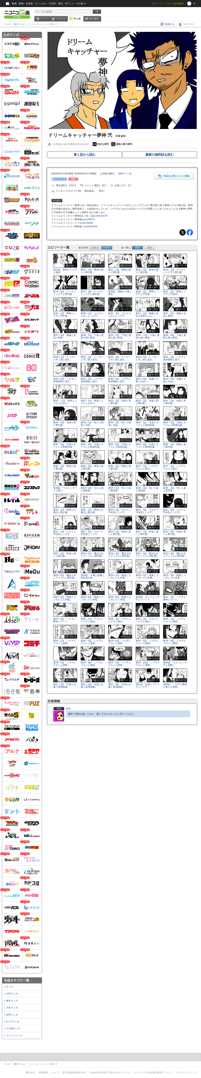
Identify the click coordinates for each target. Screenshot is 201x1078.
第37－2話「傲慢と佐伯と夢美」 (174, 314)
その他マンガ (13, 1028)
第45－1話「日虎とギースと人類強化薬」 (147, 423)
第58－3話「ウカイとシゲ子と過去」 (147, 620)
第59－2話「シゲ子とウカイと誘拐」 (64, 642)
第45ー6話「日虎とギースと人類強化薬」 (147, 445)
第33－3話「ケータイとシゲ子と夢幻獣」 (92, 293)
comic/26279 (101, 215)
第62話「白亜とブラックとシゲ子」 (147, 685)
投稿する (170, 24)
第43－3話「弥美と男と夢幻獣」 (174, 402)
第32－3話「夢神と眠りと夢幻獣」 (147, 271)
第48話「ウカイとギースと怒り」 (65, 489)
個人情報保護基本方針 (74, 1072)
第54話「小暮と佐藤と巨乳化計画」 (92, 576)
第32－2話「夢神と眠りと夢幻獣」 (119, 271)
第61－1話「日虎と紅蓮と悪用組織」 (64, 685)
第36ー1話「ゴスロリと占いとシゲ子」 (92, 314)
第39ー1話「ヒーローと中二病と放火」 (64, 358)
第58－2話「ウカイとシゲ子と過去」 (119, 620)
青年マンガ (12, 1000)
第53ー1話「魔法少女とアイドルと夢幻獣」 (92, 554)
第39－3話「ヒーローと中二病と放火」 (119, 358)
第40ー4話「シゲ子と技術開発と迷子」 (119, 380)
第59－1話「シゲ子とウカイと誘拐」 (174, 620)
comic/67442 (91, 226)
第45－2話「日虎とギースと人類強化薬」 (174, 423)
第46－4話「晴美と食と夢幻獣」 (119, 467)
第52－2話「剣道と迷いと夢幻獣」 (147, 533)
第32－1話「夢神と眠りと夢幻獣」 (92, 271)
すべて (9, 986)
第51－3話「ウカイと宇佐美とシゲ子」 (174, 511)
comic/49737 (88, 219)
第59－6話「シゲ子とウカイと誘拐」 (174, 642)
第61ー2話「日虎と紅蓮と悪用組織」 (92, 685)
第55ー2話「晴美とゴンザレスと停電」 (147, 576)
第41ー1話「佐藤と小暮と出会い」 (147, 380)
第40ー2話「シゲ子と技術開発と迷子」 (64, 380)
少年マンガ (12, 993)
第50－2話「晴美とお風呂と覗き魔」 (92, 511)
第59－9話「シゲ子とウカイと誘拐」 (119, 664)
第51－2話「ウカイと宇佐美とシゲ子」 (147, 511)
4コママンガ (12, 1021)
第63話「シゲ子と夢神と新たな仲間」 (175, 685)
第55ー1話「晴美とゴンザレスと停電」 (119, 576)
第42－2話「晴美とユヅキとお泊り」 (92, 402)
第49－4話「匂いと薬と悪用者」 (174, 489)
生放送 (29, 3)
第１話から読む (85, 154)
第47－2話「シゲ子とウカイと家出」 (174, 467)
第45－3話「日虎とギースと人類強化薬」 (64, 445)
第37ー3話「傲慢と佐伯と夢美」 (64, 336)
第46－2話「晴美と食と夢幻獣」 (64, 467)
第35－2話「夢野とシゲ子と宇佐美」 (174, 293)
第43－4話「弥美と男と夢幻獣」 (64, 423)
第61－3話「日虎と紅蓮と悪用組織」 (119, 685)
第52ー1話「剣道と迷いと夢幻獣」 (119, 533)
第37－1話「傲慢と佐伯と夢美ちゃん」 (147, 314)
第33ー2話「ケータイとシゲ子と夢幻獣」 (64, 293)
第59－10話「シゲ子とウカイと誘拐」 (148, 664)
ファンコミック (14, 1035)
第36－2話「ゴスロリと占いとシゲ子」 (119, 314)
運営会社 (30, 1072)
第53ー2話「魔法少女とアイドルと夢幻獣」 (120, 554)
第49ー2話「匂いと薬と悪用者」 (119, 489)
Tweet (182, 232)
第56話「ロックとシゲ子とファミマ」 (147, 598)
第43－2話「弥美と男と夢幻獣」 (147, 402)
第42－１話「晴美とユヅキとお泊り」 (65, 402)
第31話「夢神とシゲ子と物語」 (65, 271)
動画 (14, 3)
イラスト (60, 18)
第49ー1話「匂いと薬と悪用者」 (92, 489)
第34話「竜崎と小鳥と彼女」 (120, 293)
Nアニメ (69, 3)
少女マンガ (12, 1007)
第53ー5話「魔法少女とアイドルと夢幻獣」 (65, 576)
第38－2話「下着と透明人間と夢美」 (119, 336)
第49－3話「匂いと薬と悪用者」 (147, 489)
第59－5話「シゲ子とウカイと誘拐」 (147, 642)
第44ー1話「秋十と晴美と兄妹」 (92, 423)
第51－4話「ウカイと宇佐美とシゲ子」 (64, 533)
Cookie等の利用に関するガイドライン (110, 1072)
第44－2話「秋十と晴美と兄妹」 (119, 423)
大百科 (52, 3)
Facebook (190, 232)
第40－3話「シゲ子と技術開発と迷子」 (92, 380)
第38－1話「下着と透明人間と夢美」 (92, 336)
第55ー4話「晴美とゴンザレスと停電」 (64, 598)
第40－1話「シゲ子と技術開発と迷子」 (174, 358)
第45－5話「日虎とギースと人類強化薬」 (119, 445)
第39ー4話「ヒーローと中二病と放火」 (147, 358)
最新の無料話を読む (159, 154)
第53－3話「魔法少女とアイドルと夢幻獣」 (147, 554)
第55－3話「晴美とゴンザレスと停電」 (174, 576)
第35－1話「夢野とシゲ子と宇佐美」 (147, 293)
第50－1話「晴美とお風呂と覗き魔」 (64, 511)
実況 (60, 3)
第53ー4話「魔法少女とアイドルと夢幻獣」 (175, 554)
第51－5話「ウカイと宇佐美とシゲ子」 (92, 533)
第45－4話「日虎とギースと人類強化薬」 (92, 445)
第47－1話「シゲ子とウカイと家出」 (147, 467)
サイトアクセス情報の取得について (152, 1072)
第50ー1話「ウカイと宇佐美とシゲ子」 (119, 511)
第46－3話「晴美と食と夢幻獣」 (92, 467)
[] (124, 173)
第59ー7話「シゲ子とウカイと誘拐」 (64, 664)
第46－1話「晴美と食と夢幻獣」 (174, 445)
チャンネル (41, 3)
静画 (21, 3)
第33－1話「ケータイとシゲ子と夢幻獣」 (174, 271)
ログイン (157, 3)
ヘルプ (55, 1072)
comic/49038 (86, 223)
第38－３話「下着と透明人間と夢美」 (147, 336)
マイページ (189, 24)
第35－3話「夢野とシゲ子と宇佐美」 (64, 314)
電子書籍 (94, 18)
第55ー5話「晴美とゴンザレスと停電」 (92, 598)
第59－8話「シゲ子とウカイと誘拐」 (92, 664)
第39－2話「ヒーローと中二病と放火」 (92, 358)
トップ (43, 18)
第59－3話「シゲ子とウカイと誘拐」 (92, 642)
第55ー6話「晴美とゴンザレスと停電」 (119, 598)
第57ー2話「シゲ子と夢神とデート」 (64, 620)
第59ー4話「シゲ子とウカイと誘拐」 (119, 642)
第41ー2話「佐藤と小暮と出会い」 (174, 380)
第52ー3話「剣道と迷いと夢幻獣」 (174, 533)
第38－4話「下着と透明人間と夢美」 (174, 336)
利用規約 (43, 1072)
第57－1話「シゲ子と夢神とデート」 (174, 598)
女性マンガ (12, 1014)
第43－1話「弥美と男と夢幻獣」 (119, 402)
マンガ (76, 18)
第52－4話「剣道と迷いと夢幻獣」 (64, 554)
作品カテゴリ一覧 (16, 980)
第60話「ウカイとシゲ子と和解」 (175, 664)
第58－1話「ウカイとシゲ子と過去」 (92, 620)
